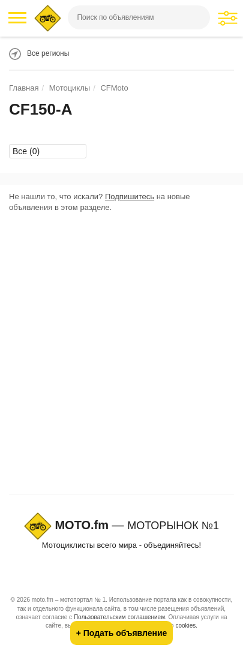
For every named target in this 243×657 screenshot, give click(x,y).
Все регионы (48, 53)
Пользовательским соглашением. (120, 617)
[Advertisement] (121, 356)
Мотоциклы (69, 87)
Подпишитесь (129, 196)
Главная (23, 87)
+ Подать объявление (121, 633)
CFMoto (114, 87)
